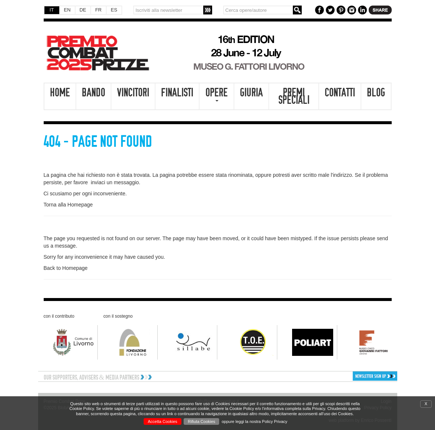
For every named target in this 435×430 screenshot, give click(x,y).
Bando (93, 92)
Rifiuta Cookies (201, 421)
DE (83, 10)
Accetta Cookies (162, 421)
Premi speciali (293, 96)
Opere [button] (216, 94)
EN (67, 10)
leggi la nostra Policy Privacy (261, 421)
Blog (376, 92)
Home (60, 92)
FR (98, 10)
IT (52, 10)
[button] (355, 376)
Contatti (340, 92)
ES (114, 10)
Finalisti (177, 92)
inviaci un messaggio (115, 182)
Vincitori (133, 92)
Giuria (251, 92)
